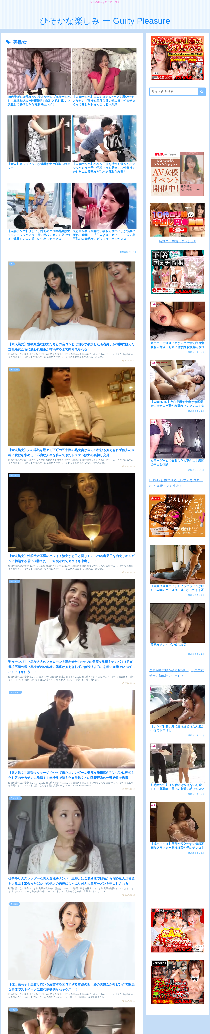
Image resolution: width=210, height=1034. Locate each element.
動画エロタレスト (128, 252)
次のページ (74, 910)
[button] (202, 92)
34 (100, 925)
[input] (177, 92)
